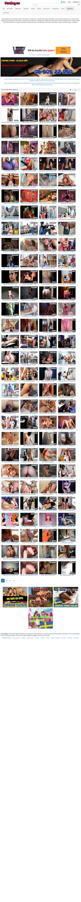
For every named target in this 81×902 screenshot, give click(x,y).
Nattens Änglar (30, 637)
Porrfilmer (67, 83)
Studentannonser (27, 83)
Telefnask (43, 637)
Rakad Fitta (55, 83)
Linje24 (6, 79)
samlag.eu (8, 637)
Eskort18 (46, 80)
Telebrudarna (16, 79)
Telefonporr (51, 79)
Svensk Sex (61, 83)
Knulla (71, 83)
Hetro (64, 2)
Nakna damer (35, 84)
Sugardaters (77, 83)
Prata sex (32, 79)
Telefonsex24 (44, 79)
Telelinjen (10, 79)
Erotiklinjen (69, 637)
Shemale (75, 2)
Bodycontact (52, 80)
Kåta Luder (7, 83)
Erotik (44, 83)
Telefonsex (23, 79)
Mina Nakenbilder (58, 79)
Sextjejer (31, 80)
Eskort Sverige (67, 79)
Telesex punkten (16, 637)
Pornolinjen (76, 637)
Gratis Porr (49, 83)
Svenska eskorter (75, 79)
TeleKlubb (37, 637)
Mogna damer (42, 84)
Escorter (34, 83)
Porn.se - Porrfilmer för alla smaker (40, 55)
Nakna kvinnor (19, 83)
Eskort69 (12, 83)
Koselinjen (38, 79)
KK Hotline (64, 637)
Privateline (23, 637)
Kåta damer (49, 84)
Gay (69, 2)
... (17, 580)
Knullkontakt (40, 83)
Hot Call (48, 637)
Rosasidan (37, 80)
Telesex (28, 79)
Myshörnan (57, 637)
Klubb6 (41, 80)
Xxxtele (52, 637)
